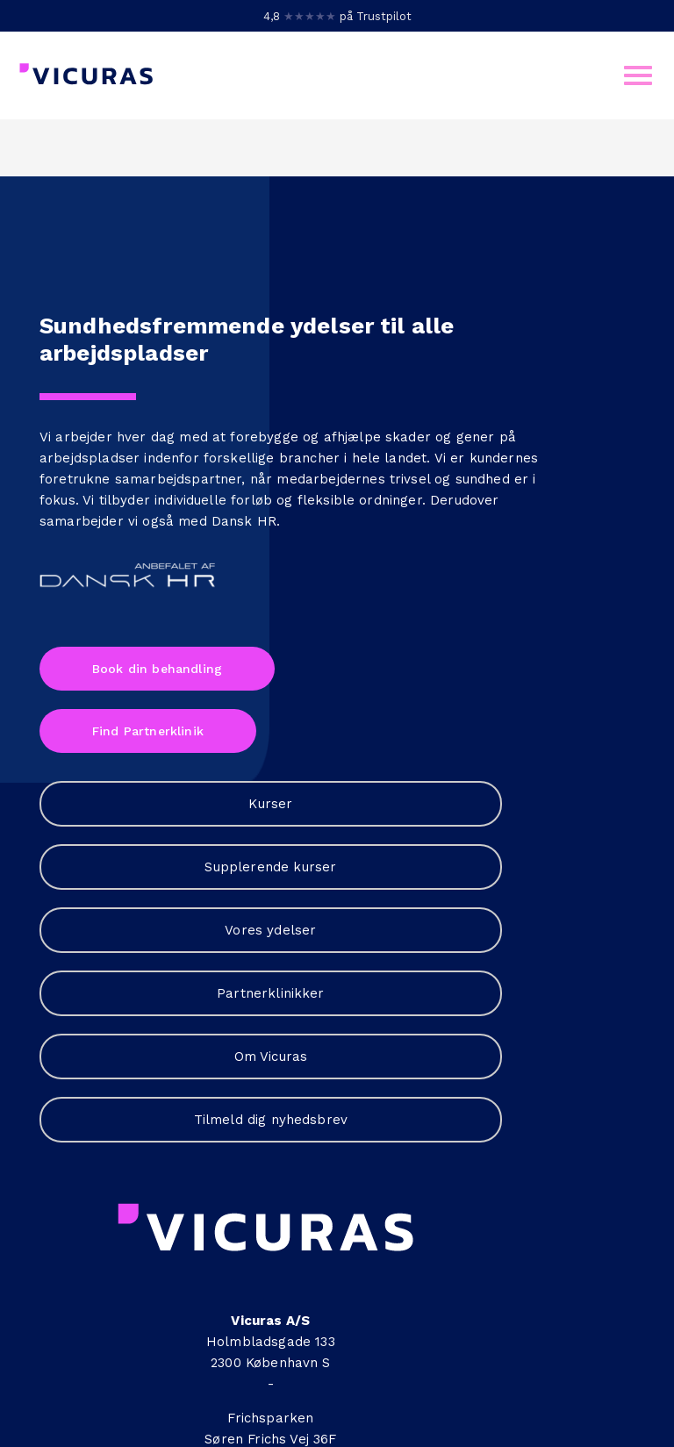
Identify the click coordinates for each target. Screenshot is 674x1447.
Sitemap (336, 1397)
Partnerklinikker (415, 556)
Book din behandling (157, 793)
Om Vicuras (416, 630)
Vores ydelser (416, 483)
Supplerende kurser (416, 408)
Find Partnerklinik (148, 856)
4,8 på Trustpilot (337, 16)
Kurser (416, 335)
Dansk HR (244, 646)
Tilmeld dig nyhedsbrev (416, 703)
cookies (384, 1376)
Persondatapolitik (212, 1376)
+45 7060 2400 (573, 646)
